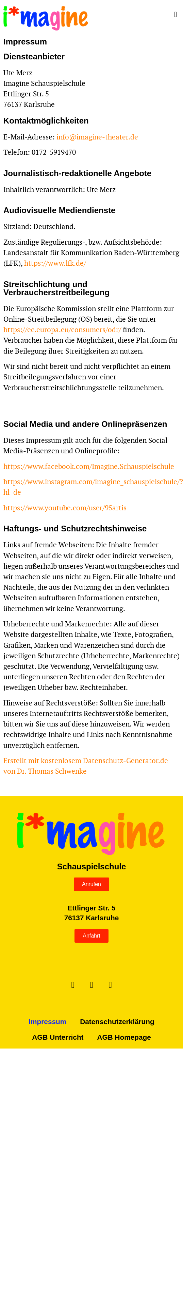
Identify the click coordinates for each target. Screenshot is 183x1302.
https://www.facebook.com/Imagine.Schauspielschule (88, 466)
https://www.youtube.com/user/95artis (65, 507)
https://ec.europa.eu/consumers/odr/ (62, 329)
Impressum (47, 1021)
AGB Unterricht (57, 1037)
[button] (141, 14)
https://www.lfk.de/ (55, 263)
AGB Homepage (124, 1037)
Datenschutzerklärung (117, 1021)
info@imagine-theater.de (97, 136)
